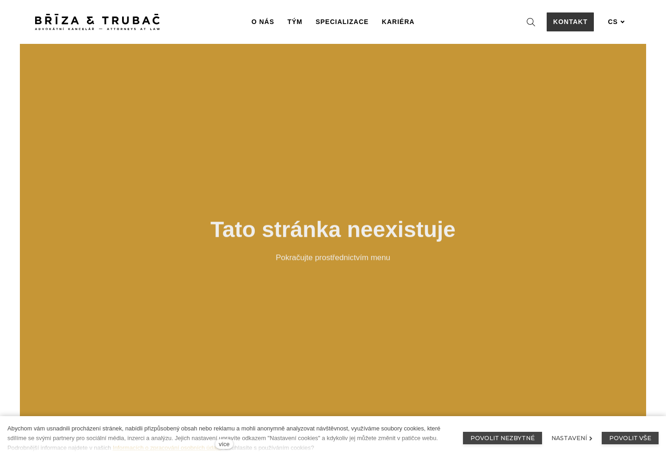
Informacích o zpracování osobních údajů (167, 447)
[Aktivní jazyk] (616, 21)
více (224, 444)
